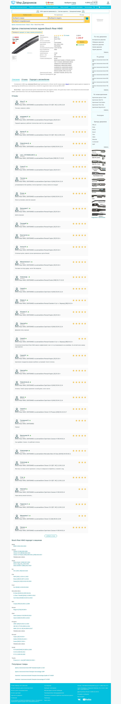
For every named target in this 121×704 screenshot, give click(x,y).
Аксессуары (88, 7)
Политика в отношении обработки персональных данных (58, 695)
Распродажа (100, 115)
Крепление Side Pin (97, 100)
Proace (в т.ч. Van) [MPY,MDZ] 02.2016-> (24, 660)
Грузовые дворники (52, 7)
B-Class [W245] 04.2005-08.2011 (22, 593)
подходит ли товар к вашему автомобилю (30, 32)
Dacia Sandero (17, 565)
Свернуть (106, 52)
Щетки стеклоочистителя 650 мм (100, 82)
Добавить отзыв (50, 536)
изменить (74, 4)
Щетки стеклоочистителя (19, 7)
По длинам (100, 57)
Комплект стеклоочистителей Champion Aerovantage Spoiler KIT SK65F (34, 675)
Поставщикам (47, 685)
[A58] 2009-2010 (28, 554)
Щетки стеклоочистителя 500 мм (100, 71)
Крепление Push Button (98, 102)
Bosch (67, 84)
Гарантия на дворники (16, 695)
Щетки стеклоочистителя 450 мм (100, 68)
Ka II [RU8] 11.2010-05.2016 (20, 587)
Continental (95, 142)
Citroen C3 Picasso (18, 554)
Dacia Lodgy (16, 564)
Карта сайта (47, 700)
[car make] (30, 18)
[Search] (87, 18)
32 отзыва (66, 35)
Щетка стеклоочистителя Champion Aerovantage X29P (30, 671)
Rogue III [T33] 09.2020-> (20, 609)
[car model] (67, 18)
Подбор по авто (27, 15)
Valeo (93, 137)
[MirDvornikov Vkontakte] (79, 700)
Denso (94, 129)
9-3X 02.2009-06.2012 (19, 652)
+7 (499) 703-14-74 (103, 685)
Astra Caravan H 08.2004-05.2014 (22, 615)
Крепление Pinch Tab (98, 105)
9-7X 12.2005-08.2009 (19, 654)
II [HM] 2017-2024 (25, 562)
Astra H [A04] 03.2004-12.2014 (21, 618)
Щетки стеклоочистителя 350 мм (100, 60)
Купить (82, 42)
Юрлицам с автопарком (50, 688)
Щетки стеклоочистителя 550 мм (100, 75)
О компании (14, 697)
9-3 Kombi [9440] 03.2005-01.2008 (22, 649)
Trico (93, 134)
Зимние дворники (97, 47)
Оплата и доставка (76, 7)
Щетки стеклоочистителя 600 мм (100, 79)
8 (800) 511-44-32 (91, 2)
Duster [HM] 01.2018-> (19, 641)
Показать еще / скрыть (19, 557)
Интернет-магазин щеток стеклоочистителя (22, 688)
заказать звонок (93, 4)
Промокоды (47, 697)
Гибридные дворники (98, 42)
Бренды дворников (100, 122)
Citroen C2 (16, 551)
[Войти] (108, 3)
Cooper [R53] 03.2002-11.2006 (21, 603)
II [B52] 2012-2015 (26, 565)
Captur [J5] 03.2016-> (19, 636)
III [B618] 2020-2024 (24, 553)
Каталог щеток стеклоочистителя (19, 690)
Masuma (94, 139)
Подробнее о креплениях (98, 183)
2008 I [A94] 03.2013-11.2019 (21, 623)
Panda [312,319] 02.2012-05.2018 (22, 581)
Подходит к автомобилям (39, 79)
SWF (93, 144)
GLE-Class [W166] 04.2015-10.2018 (22, 597)
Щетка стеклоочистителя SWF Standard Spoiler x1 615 (30, 667)
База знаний (64, 7)
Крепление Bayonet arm (98, 107)
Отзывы (25, 79)
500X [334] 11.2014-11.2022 (20, 576)
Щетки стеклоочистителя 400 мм (100, 64)
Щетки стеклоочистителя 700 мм (100, 86)
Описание (16, 79)
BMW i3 (15, 546)
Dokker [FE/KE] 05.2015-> (20, 639)
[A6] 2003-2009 (23, 551)
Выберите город (70, 3)
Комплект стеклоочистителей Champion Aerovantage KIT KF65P (32, 679)
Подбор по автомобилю (36, 7)
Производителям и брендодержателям (54, 693)
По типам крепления (100, 94)
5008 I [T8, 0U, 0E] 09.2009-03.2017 (23, 628)
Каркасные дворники (98, 44)
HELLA (94, 124)
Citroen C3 (16, 553)
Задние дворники (97, 49)
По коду (82, 15)
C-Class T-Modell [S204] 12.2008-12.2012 (24, 595)
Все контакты (80, 696)
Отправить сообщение (83, 694)
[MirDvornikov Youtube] (87, 700)
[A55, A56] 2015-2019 (22, 570)
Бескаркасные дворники (99, 39)
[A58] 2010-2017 (37, 554)
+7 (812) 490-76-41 (84, 689)
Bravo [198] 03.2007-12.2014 (21, 579)
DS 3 (14, 570)
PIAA (93, 127)
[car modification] (48, 21)
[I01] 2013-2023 (22, 546)
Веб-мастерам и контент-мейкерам (53, 690)
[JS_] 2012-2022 (24, 564)
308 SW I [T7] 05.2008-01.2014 (21, 626)
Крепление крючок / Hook (99, 97)
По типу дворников (100, 37)
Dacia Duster (16, 562)
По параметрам (58, 15)
